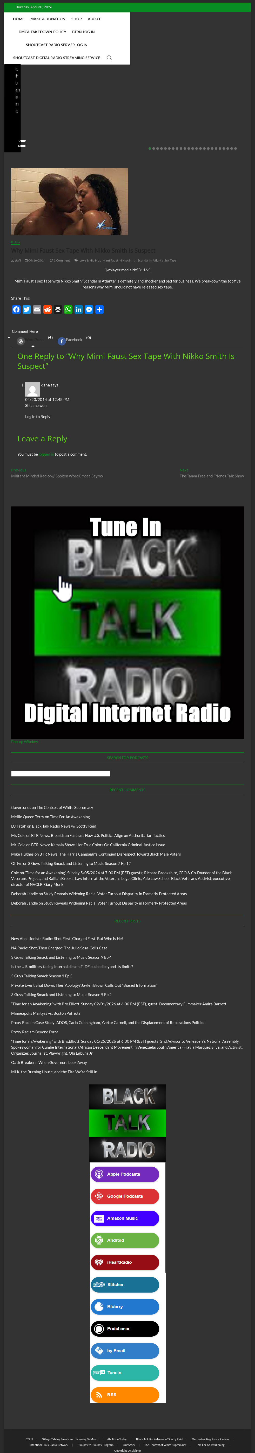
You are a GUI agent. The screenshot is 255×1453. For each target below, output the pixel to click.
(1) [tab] (33, 315)
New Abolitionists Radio (38, 82)
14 (200, 123)
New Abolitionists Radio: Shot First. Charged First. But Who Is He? (67, 913)
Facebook (70, 316)
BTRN (187, 75)
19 (220, 123)
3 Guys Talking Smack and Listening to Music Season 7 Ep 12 (79, 837)
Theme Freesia (96, 1436)
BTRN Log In (190, 19)
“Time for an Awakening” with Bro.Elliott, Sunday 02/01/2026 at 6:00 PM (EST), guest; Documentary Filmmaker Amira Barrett (118, 978)
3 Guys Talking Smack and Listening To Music (70, 1413)
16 (208, 123)
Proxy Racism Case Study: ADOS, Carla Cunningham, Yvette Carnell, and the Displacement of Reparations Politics (107, 996)
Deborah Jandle (24, 868)
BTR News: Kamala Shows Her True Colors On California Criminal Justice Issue (98, 819)
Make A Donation (67, 19)
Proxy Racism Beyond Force (34, 1006)
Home (38, 19)
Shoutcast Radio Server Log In (71, 32)
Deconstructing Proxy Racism (210, 1413)
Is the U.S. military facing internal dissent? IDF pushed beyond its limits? (126, 98)
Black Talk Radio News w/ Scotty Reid (122, 78)
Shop (96, 19)
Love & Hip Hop (90, 235)
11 (188, 123)
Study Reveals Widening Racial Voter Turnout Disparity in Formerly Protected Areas (115, 868)
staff (15, 112)
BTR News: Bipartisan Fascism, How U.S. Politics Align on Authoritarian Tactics (98, 809)
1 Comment (60, 235)
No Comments (62, 112)
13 (196, 123)
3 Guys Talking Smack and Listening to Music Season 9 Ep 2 (61, 969)
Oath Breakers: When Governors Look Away (49, 1036)
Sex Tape (170, 235)
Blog (13, 82)
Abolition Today (117, 1413)
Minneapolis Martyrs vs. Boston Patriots (45, 987)
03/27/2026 (118, 112)
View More (20, 120)
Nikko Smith (127, 235)
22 (231, 123)
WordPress (30, 316)
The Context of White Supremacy (65, 781)
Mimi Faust (110, 235)
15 (204, 123)
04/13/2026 (35, 112)
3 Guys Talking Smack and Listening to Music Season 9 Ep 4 (61, 931)
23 (235, 123)
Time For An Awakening (70, 791)
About (113, 19)
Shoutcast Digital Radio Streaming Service (151, 32)
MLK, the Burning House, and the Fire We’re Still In (54, 1046)
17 (212, 123)
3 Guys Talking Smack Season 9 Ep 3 (41, 950)
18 (216, 123)
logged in (46, 428)
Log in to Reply (37, 391)
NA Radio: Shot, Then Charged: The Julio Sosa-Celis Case (43, 98)
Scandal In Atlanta (150, 235)
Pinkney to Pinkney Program (95, 1419)
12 (192, 123)
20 (224, 123)
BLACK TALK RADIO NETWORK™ (39, 1435)
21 (227, 123)
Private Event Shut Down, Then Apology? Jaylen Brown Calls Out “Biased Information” (207, 95)
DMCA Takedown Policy (149, 19)
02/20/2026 (200, 112)
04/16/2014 (35, 235)
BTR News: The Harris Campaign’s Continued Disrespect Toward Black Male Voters (110, 828)
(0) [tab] (72, 315)
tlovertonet (21, 781)
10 (185, 123)
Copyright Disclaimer (127, 1425)
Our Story (129, 1419)
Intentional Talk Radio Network (49, 1419)
